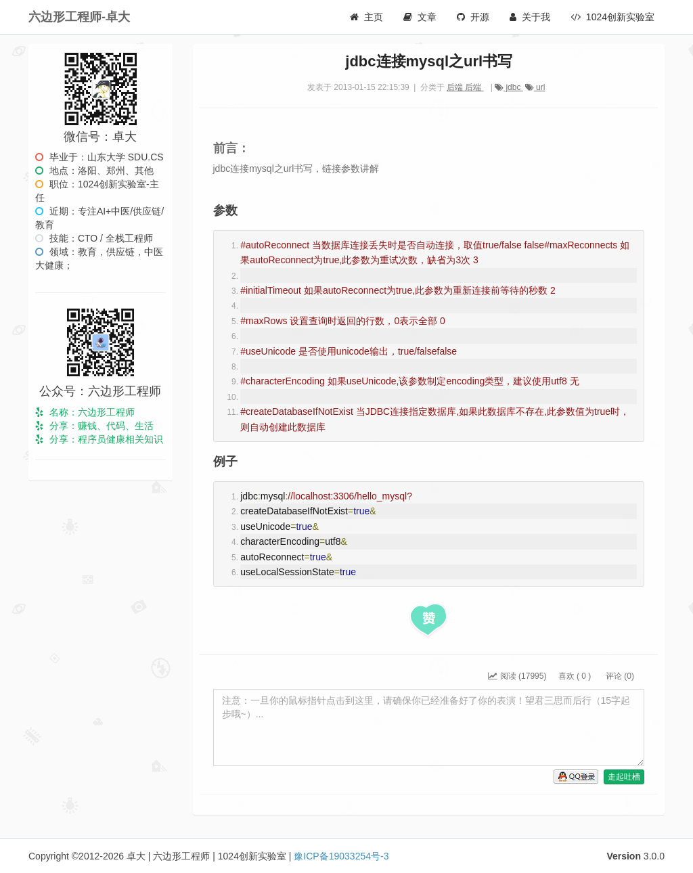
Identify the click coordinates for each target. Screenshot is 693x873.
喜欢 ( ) (574, 676)
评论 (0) (619, 676)
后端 (456, 87)
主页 (366, 17)
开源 (473, 17)
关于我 (530, 17)
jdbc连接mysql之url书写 (428, 61)
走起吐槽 (624, 777)
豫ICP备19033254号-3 (341, 856)
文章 (420, 17)
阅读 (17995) (517, 676)
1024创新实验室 (612, 17)
